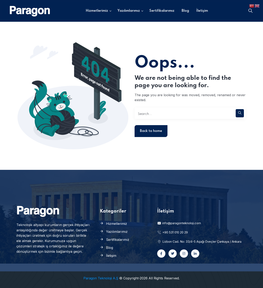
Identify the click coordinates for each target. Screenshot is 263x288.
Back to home (151, 131)
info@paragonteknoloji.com (179, 223)
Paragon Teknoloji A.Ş (100, 278)
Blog (109, 248)
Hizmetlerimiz (116, 224)
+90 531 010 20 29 (172, 232)
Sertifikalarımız (117, 240)
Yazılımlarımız (117, 232)
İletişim (111, 256)
